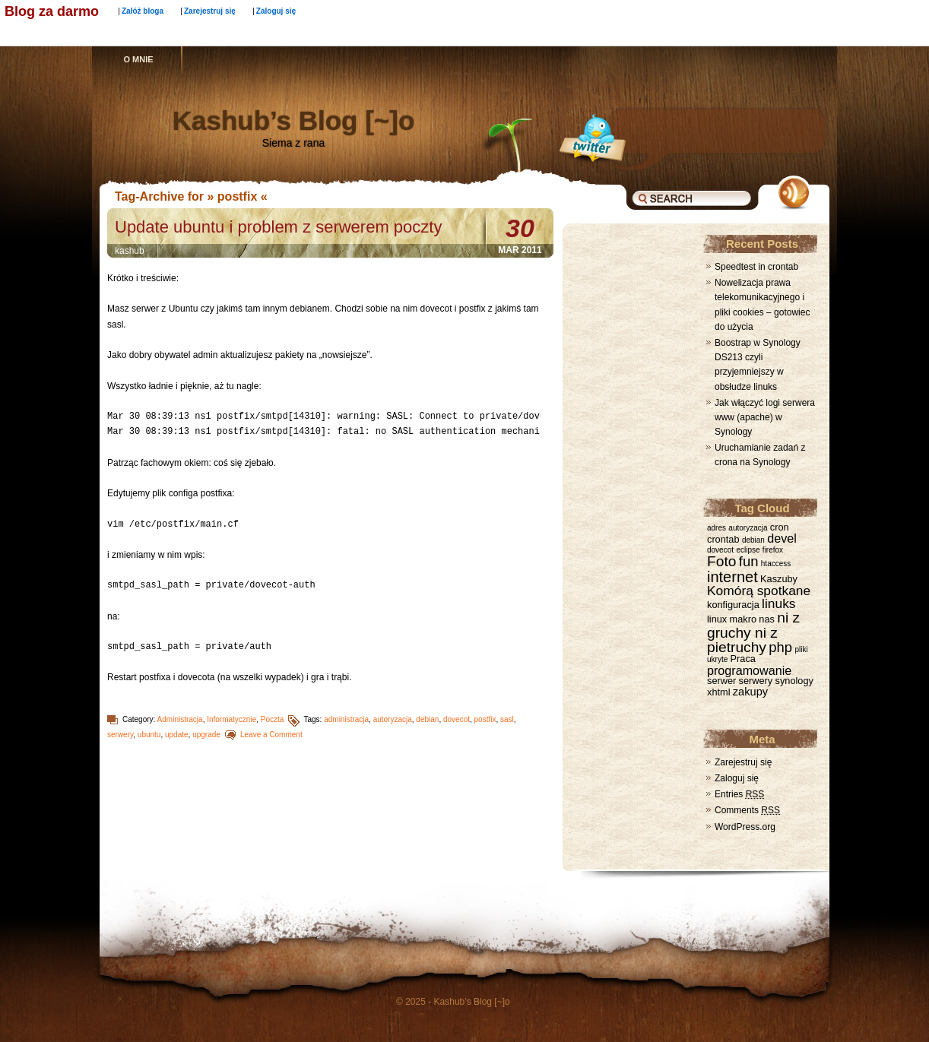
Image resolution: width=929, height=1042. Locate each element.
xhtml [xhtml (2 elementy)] (718, 692)
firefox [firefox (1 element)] (773, 550)
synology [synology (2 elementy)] (794, 680)
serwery (120, 734)
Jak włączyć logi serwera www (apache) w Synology (765, 417)
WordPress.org (745, 827)
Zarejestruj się (210, 11)
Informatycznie (231, 719)
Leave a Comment (271, 734)
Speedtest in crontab (756, 266)
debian (427, 719)
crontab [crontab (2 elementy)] (723, 539)
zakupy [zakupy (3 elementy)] (750, 692)
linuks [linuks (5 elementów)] (778, 603)
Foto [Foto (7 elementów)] (721, 561)
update (177, 734)
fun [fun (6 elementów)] (749, 561)
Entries (739, 794)
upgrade (206, 734)
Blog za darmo (52, 11)
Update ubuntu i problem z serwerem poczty (278, 226)
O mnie (138, 59)
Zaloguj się (276, 11)
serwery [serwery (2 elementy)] (756, 680)
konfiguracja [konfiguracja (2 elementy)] (733, 604)
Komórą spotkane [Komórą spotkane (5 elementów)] (758, 590)
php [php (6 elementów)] (780, 647)
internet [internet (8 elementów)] (732, 577)
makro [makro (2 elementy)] (743, 619)
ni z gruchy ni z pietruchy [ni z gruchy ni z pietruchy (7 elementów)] (753, 632)
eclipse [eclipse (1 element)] (747, 550)
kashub (129, 250)
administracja (346, 719)
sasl (507, 719)
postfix (485, 719)
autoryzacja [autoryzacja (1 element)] (747, 528)
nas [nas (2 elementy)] (767, 619)
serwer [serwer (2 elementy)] (721, 680)
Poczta (272, 719)
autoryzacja (392, 719)
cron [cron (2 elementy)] (779, 527)
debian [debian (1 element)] (753, 540)
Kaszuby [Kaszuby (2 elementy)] (778, 578)
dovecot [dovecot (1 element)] (720, 550)
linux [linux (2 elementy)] (717, 619)
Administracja (180, 719)
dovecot (456, 719)
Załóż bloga (142, 11)
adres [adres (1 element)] (716, 528)
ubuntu (149, 734)
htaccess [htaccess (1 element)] (776, 563)
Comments (747, 810)
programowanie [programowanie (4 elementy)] (749, 670)
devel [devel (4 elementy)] (782, 538)
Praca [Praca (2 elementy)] (743, 658)
